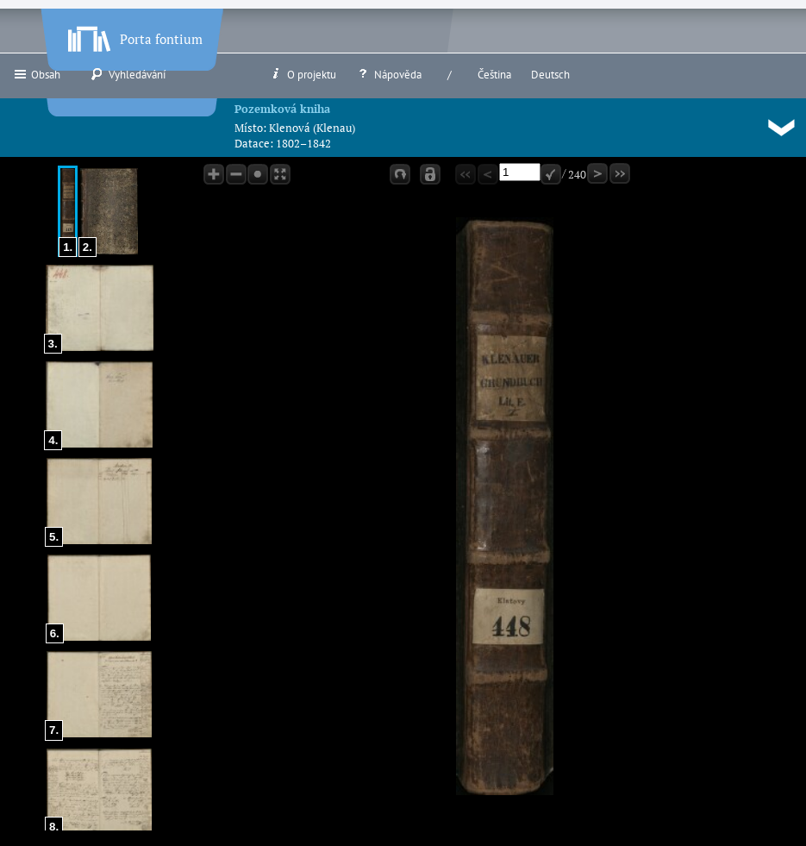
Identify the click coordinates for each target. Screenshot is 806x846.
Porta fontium (134, 35)
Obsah (36, 74)
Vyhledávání (128, 74)
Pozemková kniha (282, 108)
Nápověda (389, 74)
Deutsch (550, 74)
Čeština (494, 74)
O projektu (302, 74)
